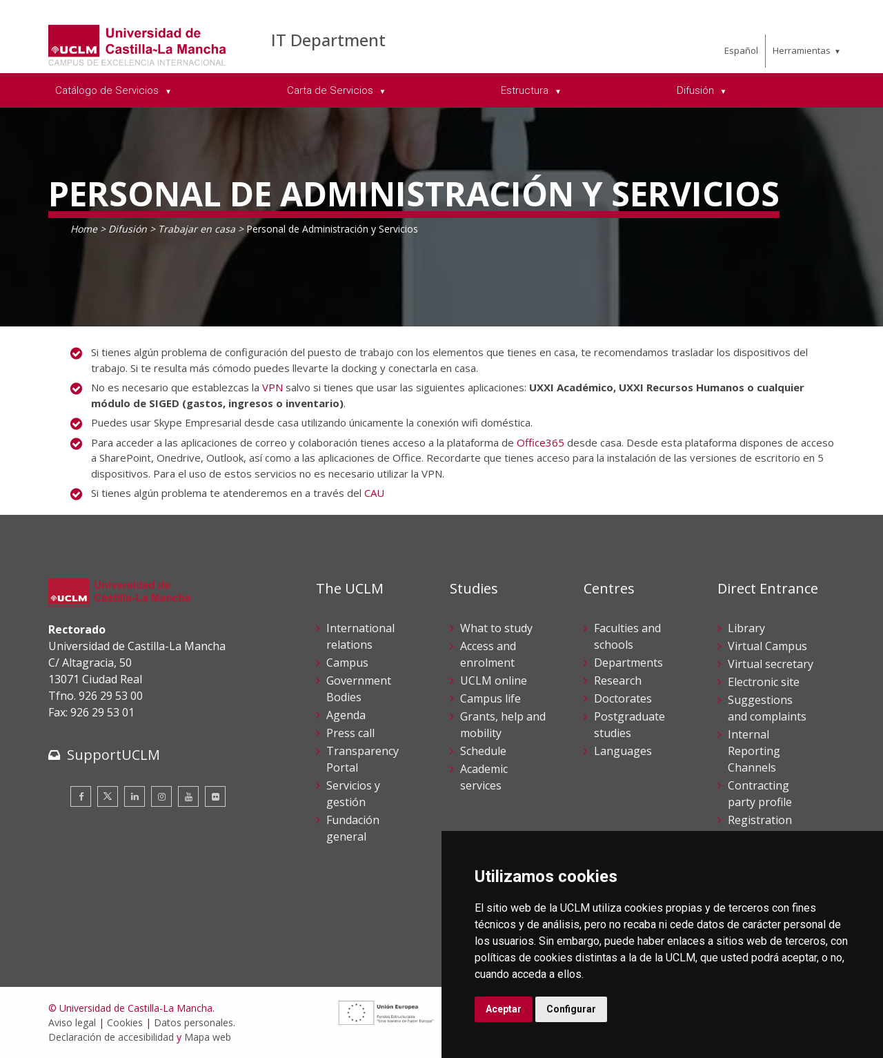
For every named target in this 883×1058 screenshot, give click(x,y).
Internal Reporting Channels (754, 751)
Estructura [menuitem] (526, 90)
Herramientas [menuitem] (802, 50)
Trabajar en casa (196, 228)
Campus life (490, 698)
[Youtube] (188, 796)
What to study (496, 628)
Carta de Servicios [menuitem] (331, 90)
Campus (347, 662)
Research (618, 680)
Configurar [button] (571, 1009)
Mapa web (207, 1037)
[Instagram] (161, 796)
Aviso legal (72, 1022)
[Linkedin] (134, 796)
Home (83, 228)
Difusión (127, 228)
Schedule (483, 750)
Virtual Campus (767, 646)
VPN (272, 387)
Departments (628, 662)
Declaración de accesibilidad (111, 1037)
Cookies (125, 1022)
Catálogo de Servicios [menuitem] (108, 90)
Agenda (346, 715)
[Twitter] (107, 796)
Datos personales (193, 1022)
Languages (623, 750)
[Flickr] (215, 796)
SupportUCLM (113, 754)
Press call (350, 733)
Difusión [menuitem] (697, 90)
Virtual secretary (770, 664)
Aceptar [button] (504, 1009)
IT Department (328, 39)
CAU (374, 493)
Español (741, 50)
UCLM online (493, 680)
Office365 (540, 442)
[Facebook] (80, 796)
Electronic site (764, 681)
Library (746, 628)
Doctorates (623, 698)
